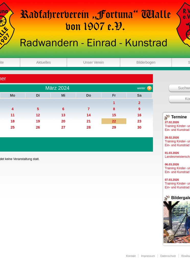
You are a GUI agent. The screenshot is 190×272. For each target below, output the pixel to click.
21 (89, 121)
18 (12, 121)
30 (139, 127)
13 (63, 115)
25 (12, 127)
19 (38, 121)
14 (89, 115)
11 (12, 115)
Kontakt (131, 255)
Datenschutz (168, 255)
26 (38, 127)
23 (139, 121)
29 (114, 127)
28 (89, 127)
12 (38, 115)
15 (114, 115)
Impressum (148, 255)
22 (114, 121)
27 (63, 127)
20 (63, 121)
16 (139, 115)
